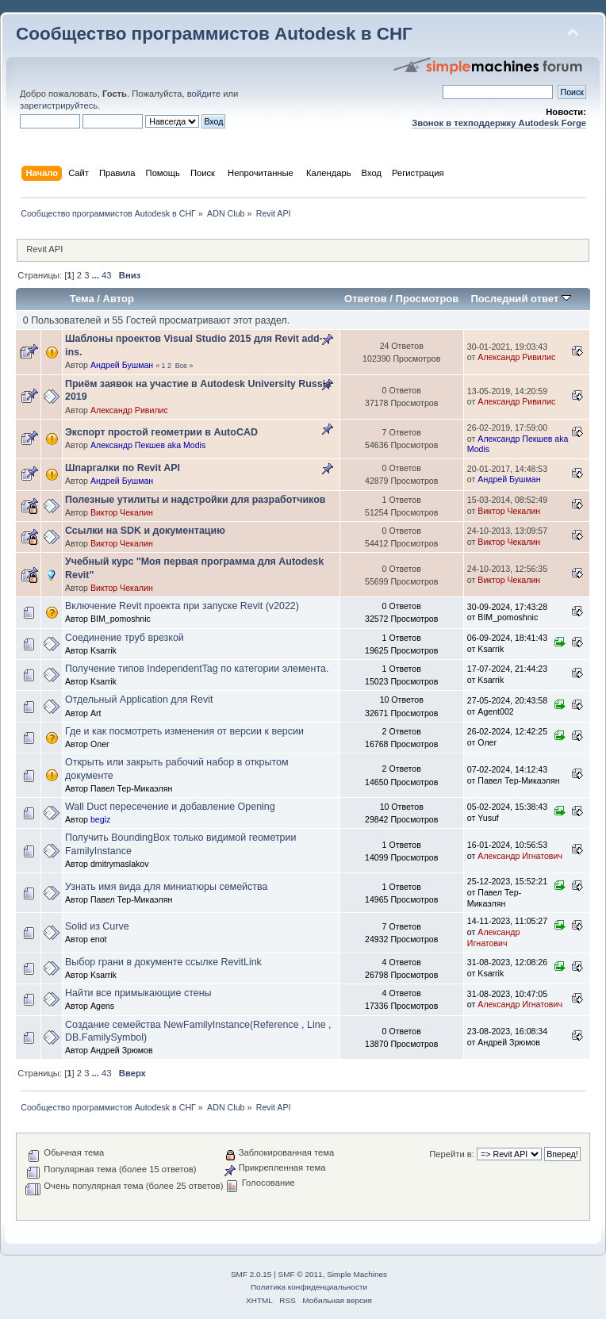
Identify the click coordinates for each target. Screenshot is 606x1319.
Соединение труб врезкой (124, 637)
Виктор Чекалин (121, 512)
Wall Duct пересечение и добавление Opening (170, 806)
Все (181, 366)
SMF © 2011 (300, 1274)
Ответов (365, 299)
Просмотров (427, 299)
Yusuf (488, 817)
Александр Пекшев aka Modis (147, 445)
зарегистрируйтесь (59, 105)
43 (106, 275)
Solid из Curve (97, 926)
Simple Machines (357, 1274)
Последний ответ (520, 299)
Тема (82, 299)
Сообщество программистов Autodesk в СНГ (214, 34)
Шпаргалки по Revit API (122, 468)
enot (98, 939)
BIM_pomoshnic (120, 618)
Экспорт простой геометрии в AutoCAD (161, 432)
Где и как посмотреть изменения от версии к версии (184, 731)
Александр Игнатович (520, 856)
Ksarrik (103, 650)
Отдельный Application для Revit (139, 699)
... (97, 275)
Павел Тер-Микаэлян (131, 788)
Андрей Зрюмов (121, 1050)
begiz (100, 819)
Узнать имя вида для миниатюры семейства (166, 886)
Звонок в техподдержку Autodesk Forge (499, 123)
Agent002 (495, 711)
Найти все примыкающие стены (138, 993)
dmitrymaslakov (119, 863)
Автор (118, 299)
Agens (102, 1005)
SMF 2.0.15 (251, 1274)
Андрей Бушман (121, 365)
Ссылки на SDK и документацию (145, 530)
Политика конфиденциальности (309, 1287)
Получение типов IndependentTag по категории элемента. (196, 668)
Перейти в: (451, 1154)
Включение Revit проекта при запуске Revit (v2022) (182, 606)
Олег (99, 744)
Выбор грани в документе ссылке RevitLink (163, 962)
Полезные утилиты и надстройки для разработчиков (195, 499)
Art (96, 713)
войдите (204, 93)
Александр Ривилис (516, 357)
